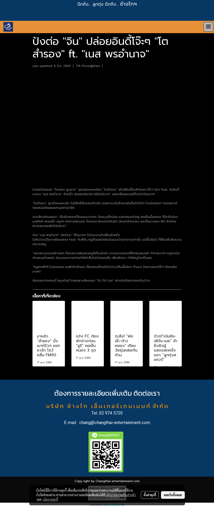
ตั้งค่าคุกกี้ (150, 495)
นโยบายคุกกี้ (50, 499)
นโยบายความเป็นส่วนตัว (121, 495)
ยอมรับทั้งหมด (173, 495)
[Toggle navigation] (208, 27)
